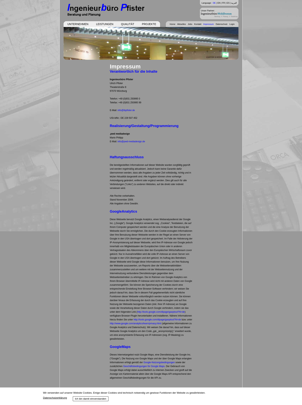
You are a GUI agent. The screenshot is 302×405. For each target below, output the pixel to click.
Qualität (127, 24)
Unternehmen (77, 24)
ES (228, 3)
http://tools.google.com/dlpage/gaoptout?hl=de (161, 312)
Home (172, 24)
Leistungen (104, 24)
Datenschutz (221, 24)
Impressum (208, 24)
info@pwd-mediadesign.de (131, 141)
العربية (234, 3)
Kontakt (197, 24)
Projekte (149, 24)
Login (232, 24)
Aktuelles (181, 24)
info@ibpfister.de (126, 110)
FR (223, 3)
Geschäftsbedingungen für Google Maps (143, 366)
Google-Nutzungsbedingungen (159, 362)
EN (218, 3)
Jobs (190, 24)
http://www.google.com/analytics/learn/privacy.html (135, 323)
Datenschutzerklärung (55, 397)
